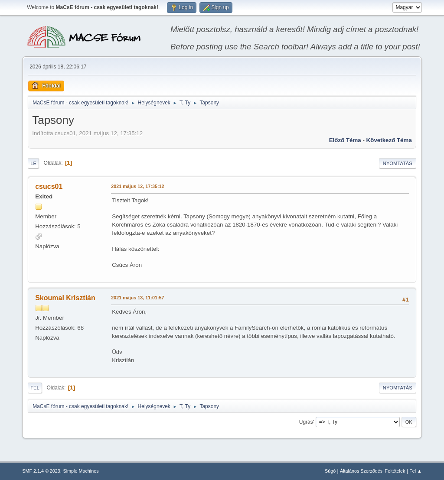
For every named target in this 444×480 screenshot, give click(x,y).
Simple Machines (81, 471)
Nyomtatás (397, 163)
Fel (34, 387)
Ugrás (306, 421)
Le (33, 163)
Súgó (330, 471)
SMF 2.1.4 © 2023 (41, 471)
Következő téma (389, 140)
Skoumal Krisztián (65, 298)
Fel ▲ (415, 471)
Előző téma (345, 140)
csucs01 (48, 186)
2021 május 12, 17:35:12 (137, 186)
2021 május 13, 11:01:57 (137, 297)
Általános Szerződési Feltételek (372, 471)
